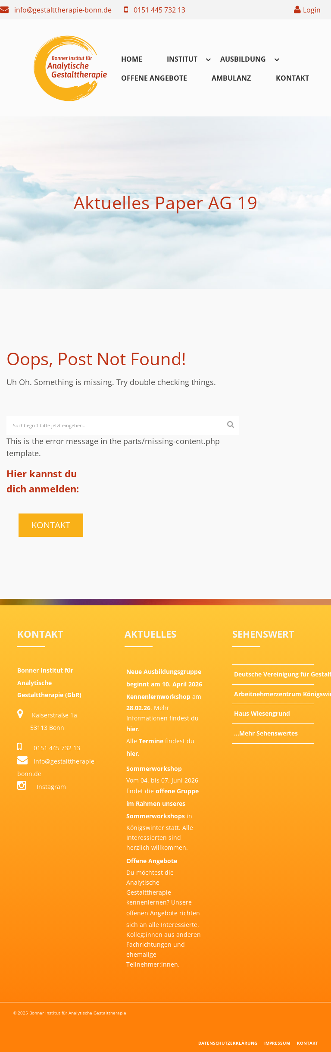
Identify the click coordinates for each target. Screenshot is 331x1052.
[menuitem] (132, 59)
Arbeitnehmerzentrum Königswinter (274, 694)
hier (132, 729)
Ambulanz (231, 78)
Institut (182, 59)
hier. (133, 753)
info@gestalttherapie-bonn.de (63, 10)
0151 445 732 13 (159, 10)
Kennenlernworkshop (158, 696)
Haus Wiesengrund (262, 713)
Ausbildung (243, 59)
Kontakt (292, 78)
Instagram (41, 787)
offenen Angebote (152, 913)
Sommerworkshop (154, 768)
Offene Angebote (154, 78)
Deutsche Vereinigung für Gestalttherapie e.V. (274, 674)
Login (312, 10)
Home (131, 59)
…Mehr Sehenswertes (266, 733)
